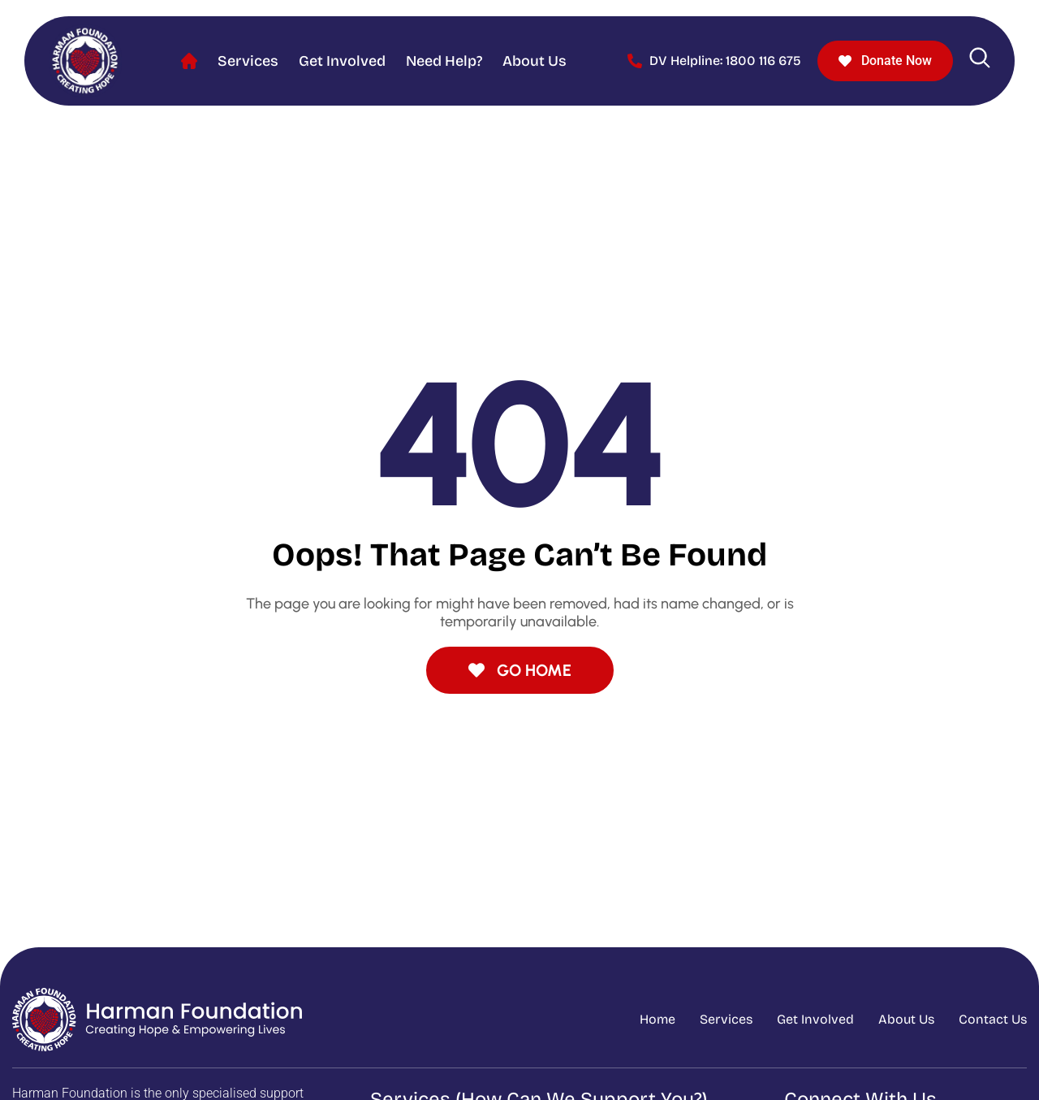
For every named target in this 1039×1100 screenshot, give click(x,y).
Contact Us (993, 1019)
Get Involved (342, 61)
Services (248, 61)
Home (189, 61)
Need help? (444, 61)
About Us (534, 61)
